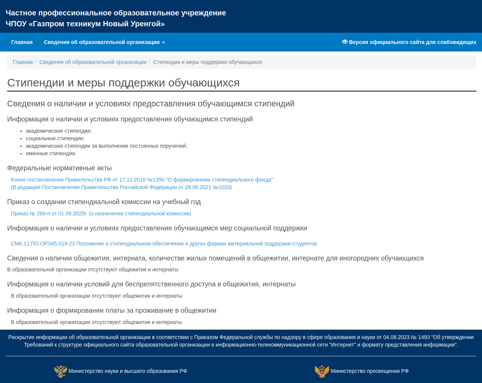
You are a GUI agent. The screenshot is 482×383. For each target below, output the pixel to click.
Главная (24, 41)
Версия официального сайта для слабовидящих (409, 42)
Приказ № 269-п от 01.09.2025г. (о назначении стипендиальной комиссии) (101, 213)
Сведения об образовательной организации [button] (104, 42)
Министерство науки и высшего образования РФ (128, 371)
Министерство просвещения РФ (369, 371)
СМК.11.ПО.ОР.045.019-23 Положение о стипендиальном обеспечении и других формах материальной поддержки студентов (164, 244)
